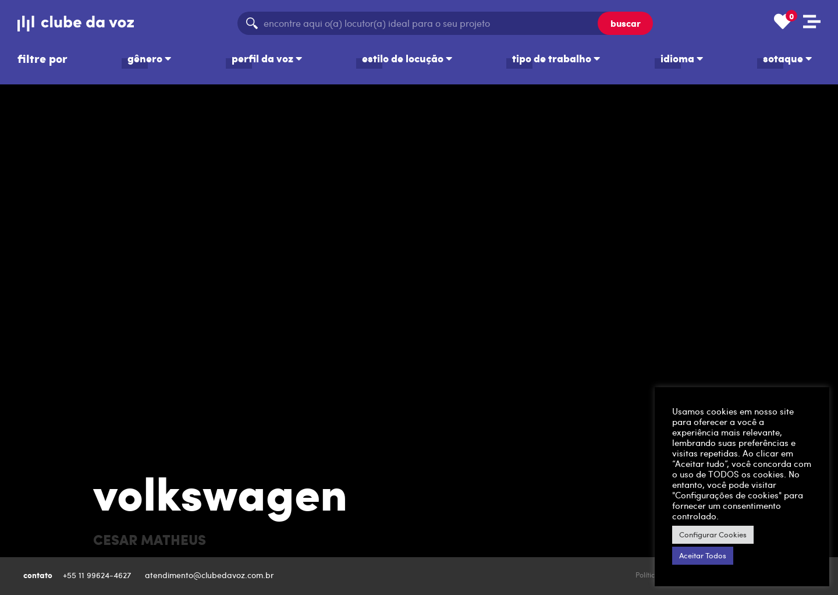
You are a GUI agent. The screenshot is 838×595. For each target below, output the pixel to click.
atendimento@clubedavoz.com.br (210, 574)
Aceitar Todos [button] (702, 555)
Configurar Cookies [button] (713, 534)
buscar (625, 23)
